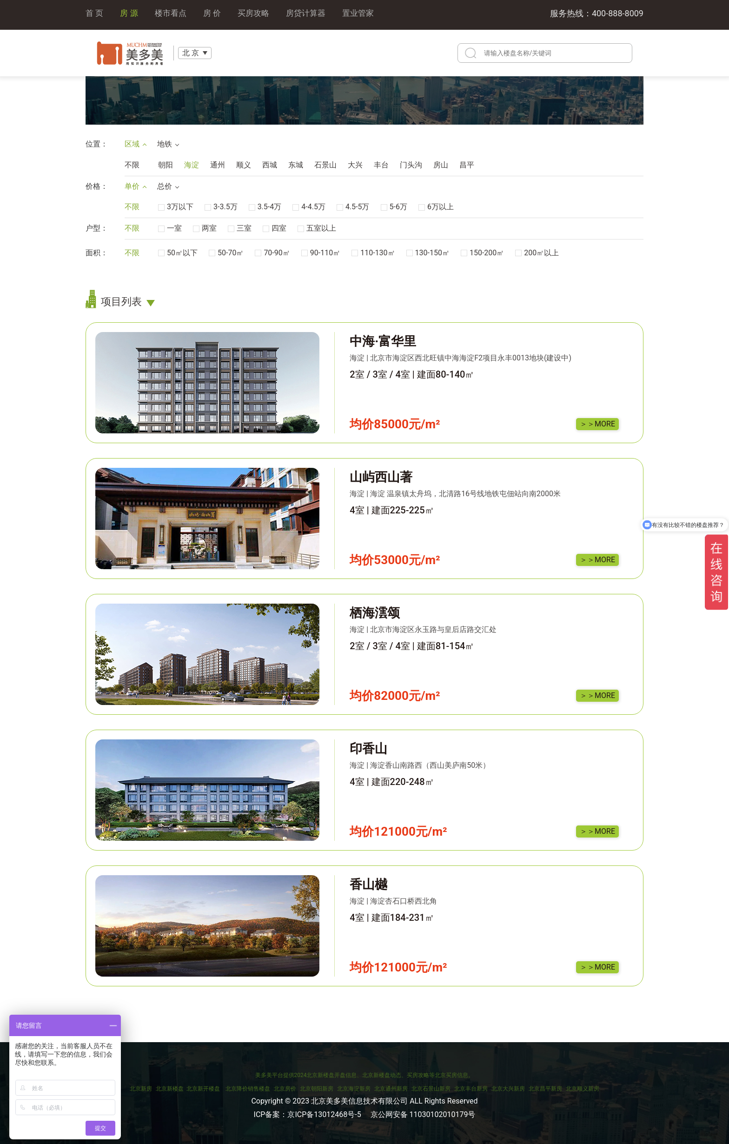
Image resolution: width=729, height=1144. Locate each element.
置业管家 (367, 15)
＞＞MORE (597, 423)
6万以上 (436, 206)
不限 (132, 164)
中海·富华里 (383, 341)
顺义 (243, 164)
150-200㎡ (482, 252)
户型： (97, 228)
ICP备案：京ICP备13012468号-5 (307, 1114)
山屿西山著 (381, 477)
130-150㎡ (428, 252)
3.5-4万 (265, 206)
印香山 (368, 748)
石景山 (325, 164)
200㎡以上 (537, 252)
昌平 (466, 164)
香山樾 (368, 884)
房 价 (216, 15)
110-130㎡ (373, 252)
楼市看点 (173, 15)
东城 (295, 164)
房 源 (130, 15)
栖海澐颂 (375, 612)
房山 (440, 164)
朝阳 (165, 164)
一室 (170, 228)
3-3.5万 (221, 206)
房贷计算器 (313, 15)
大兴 (355, 164)
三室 (240, 228)
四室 (274, 228)
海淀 (191, 164)
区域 (135, 144)
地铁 (168, 144)
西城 (269, 164)
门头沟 (411, 164)
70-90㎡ (272, 252)
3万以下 (175, 206)
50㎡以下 (178, 252)
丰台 (381, 164)
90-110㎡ (320, 252)
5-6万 (394, 206)
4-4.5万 (308, 206)
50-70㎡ (226, 252)
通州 (217, 164)
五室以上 (317, 228)
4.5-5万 (353, 206)
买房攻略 (259, 15)
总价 (168, 186)
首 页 (95, 15)
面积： (97, 252)
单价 (135, 186)
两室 (205, 228)
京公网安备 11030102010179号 (423, 1114)
